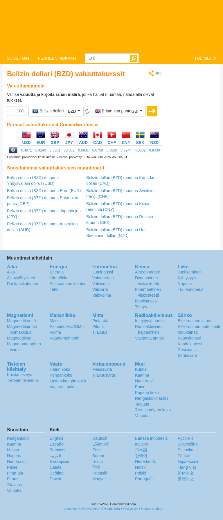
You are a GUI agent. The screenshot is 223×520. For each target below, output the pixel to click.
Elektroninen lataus (195, 320)
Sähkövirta (187, 355)
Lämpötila (58, 277)
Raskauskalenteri (22, 283)
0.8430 (154, 150)
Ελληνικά (100, 444)
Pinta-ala (100, 320)
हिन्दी (96, 467)
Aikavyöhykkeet (21, 277)
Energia (57, 272)
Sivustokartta (110, 508)
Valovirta (100, 289)
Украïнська (188, 461)
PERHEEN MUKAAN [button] (57, 58)
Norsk (140, 467)
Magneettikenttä (21, 320)
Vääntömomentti (64, 338)
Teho (54, 289)
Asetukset (71, 508)
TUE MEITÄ (205, 58)
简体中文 (186, 473)
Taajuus (142, 404)
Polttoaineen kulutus (68, 283)
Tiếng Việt (187, 467)
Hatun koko (60, 369)
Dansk (55, 479)
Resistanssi (188, 349)
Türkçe (184, 455)
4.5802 (140, 150)
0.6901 (83, 150)
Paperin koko (147, 392)
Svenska (185, 450)
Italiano (141, 444)
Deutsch (99, 438)
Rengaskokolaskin (151, 398)
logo (111, 26)
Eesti (96, 450)
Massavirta (102, 369)
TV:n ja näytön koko (153, 410)
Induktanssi (188, 332)
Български (59, 461)
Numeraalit (145, 381)
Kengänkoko (61, 375)
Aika (11, 272)
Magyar (99, 479)
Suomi (98, 455)
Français (57, 450)
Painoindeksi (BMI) (67, 326)
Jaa (154, 73)
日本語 (141, 450)
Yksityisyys (130, 508)
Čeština (56, 473)
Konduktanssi (190, 344)
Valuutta (142, 415)
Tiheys (141, 306)
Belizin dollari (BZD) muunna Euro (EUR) (44, 190)
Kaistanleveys (19, 374)
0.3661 (55, 150)
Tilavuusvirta (103, 375)
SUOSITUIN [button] (18, 58)
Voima (55, 332)
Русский (185, 438)
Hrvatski (99, 473)
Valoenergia (103, 277)
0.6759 (97, 150)
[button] (56, 111)
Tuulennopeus (190, 289)
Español (57, 444)
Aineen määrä (147, 272)
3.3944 (126, 150)
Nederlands (145, 461)
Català (55, 467)
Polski (140, 473)
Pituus (98, 326)
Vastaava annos (149, 338)
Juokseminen (190, 272)
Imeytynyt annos (150, 320)
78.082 (69, 150)
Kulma (141, 369)
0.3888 (112, 150)
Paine (140, 386)
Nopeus (185, 283)
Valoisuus (101, 283)
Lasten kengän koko (68, 381)
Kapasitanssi (189, 338)
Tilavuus (99, 332)
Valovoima (101, 295)
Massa (56, 320)
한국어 (141, 455)
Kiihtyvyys (187, 277)
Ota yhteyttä (89, 508)
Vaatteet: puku (62, 386)
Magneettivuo (19, 338)
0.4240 (40, 150)
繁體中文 (186, 479)
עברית (97, 461)
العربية (55, 455)
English (56, 438)
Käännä (142, 375)
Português (144, 479)
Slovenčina (188, 444)
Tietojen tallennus (23, 380)
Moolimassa (146, 301)
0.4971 (26, 150)
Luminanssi (102, 272)
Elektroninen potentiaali (199, 326)
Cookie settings (152, 508)
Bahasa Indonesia (151, 438)
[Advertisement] (193, 157)
